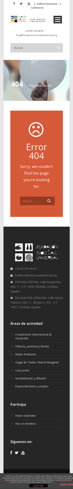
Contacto (37, 7)
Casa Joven (22, 370)
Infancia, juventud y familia (32, 346)
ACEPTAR (38, 486)
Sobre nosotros (47, 3)
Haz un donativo (25, 423)
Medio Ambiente (25, 354)
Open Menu (58, 19)
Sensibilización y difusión (30, 378)
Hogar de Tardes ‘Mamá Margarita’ (37, 362)
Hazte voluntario (25, 415)
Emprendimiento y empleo (31, 386)
